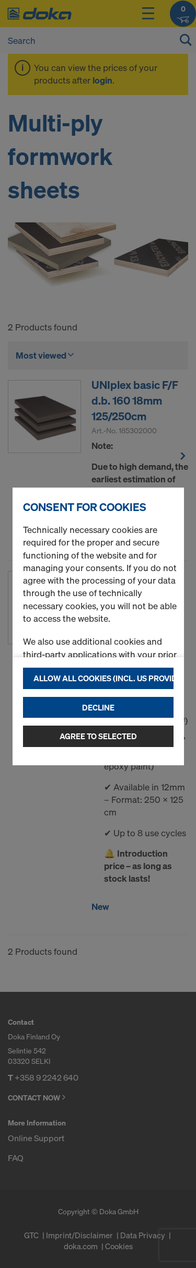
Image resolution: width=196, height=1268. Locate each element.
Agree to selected (98, 736)
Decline (98, 707)
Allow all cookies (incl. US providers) (103, 678)
